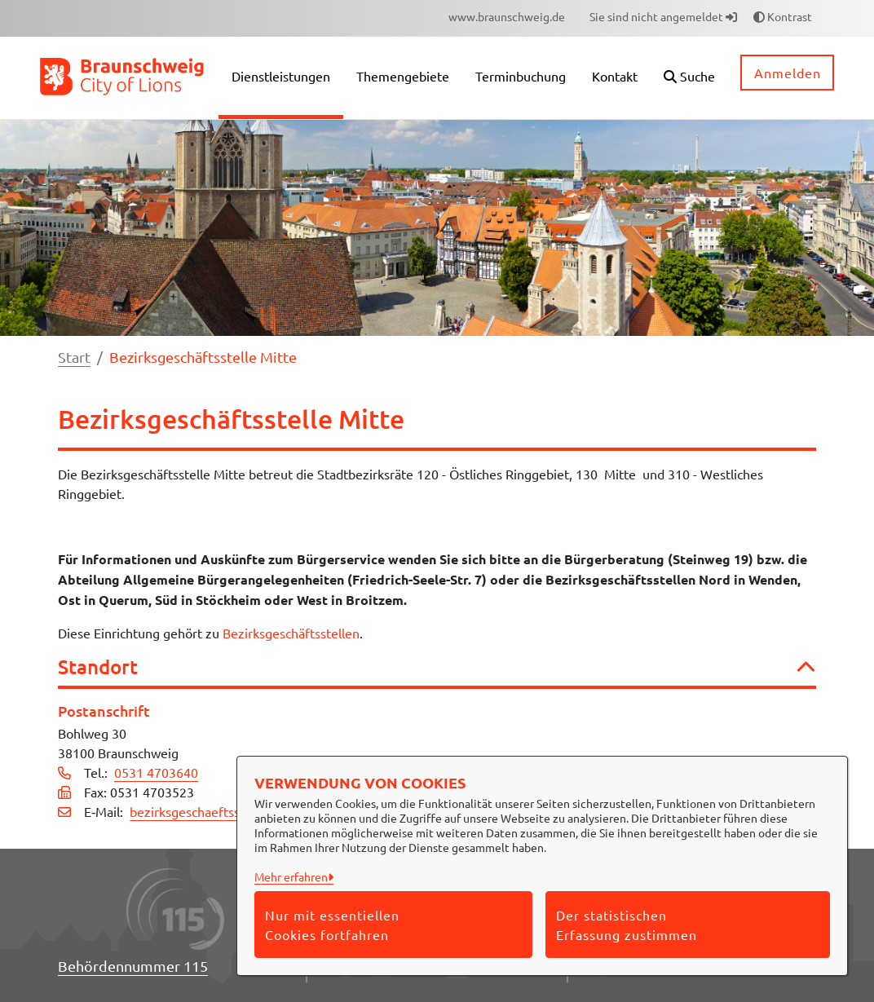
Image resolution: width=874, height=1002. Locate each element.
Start (74, 356)
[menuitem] (506, 16)
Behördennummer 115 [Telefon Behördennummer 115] (133, 965)
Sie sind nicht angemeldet (663, 16)
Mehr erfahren (291, 876)
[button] (689, 78)
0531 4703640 (156, 772)
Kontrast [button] (782, 16)
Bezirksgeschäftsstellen (291, 633)
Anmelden (787, 72)
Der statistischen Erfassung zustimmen (626, 924)
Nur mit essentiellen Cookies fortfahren (332, 924)
